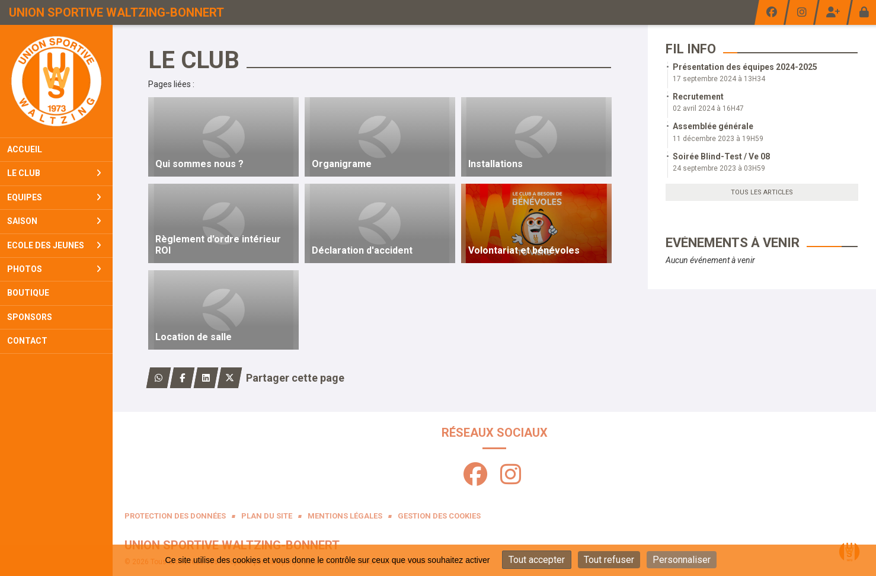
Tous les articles (762, 192)
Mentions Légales (345, 515)
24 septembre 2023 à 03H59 (719, 168)
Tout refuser (609, 559)
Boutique (28, 292)
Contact (27, 340)
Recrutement (698, 96)
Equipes (54, 197)
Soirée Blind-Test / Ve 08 (721, 156)
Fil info (691, 48)
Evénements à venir (733, 242)
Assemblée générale (713, 126)
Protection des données (175, 515)
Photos (54, 269)
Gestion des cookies (439, 515)
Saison (54, 221)
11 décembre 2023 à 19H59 (718, 139)
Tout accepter (537, 559)
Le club (54, 173)
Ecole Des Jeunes (54, 245)
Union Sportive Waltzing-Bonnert (116, 12)
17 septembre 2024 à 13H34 (719, 79)
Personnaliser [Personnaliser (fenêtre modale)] (682, 559)
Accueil (24, 149)
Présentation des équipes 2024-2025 (745, 67)
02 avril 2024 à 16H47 (708, 108)
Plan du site (266, 515)
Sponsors (29, 317)
